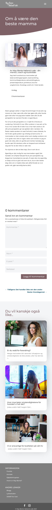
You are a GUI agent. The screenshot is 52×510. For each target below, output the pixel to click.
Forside (9, 471)
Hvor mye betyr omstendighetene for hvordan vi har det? (24, 403)
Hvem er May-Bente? (14, 481)
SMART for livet (12, 497)
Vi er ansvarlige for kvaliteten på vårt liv (25, 446)
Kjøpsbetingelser (13, 477)
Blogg (9, 490)
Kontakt (9, 474)
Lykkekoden (11, 494)
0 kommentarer (18, 96)
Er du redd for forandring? (19, 350)
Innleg (14, 90)
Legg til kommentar (34, 276)
